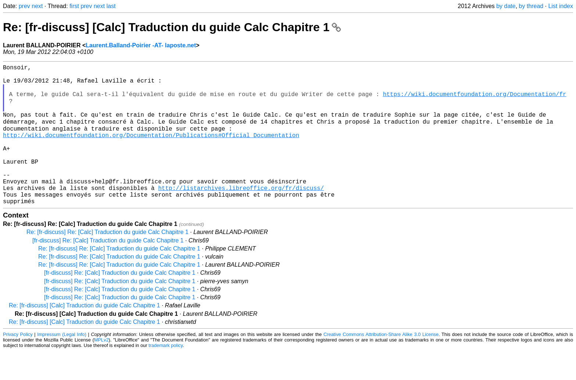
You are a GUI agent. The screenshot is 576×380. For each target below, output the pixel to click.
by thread (531, 6)
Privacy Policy (18, 363)
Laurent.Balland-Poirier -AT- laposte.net (141, 45)
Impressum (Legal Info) (61, 363)
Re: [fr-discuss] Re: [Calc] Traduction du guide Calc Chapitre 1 (107, 261)
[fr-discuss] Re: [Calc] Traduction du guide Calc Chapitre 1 (108, 269)
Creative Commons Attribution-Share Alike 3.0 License (381, 363)
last (111, 6)
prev (24, 6)
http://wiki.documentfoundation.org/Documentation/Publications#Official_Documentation (151, 149)
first (74, 6)
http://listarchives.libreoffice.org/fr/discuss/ (241, 214)
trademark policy (165, 374)
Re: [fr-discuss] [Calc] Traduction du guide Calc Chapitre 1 (172, 27)
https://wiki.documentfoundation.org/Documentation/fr (474, 101)
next (37, 6)
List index (560, 6)
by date (505, 6)
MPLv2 (101, 369)
